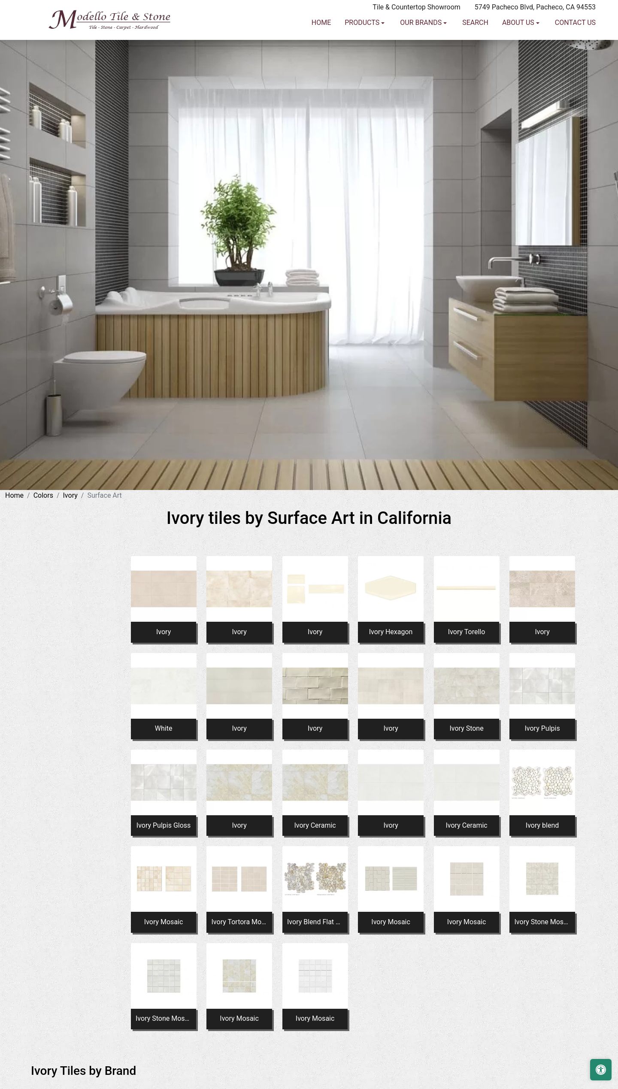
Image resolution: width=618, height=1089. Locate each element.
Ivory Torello (466, 632)
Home (321, 57)
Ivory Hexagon (391, 632)
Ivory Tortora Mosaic (239, 922)
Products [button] (363, 57)
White (164, 728)
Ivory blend (542, 825)
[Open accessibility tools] (601, 1069)
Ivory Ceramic (315, 825)
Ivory (70, 495)
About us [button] (519, 57)
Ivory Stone (466, 728)
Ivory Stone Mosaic (542, 922)
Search (475, 57)
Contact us (575, 57)
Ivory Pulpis (542, 728)
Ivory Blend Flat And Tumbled (315, 922)
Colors (43, 495)
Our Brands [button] (421, 57)
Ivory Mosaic (163, 922)
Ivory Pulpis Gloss (163, 825)
